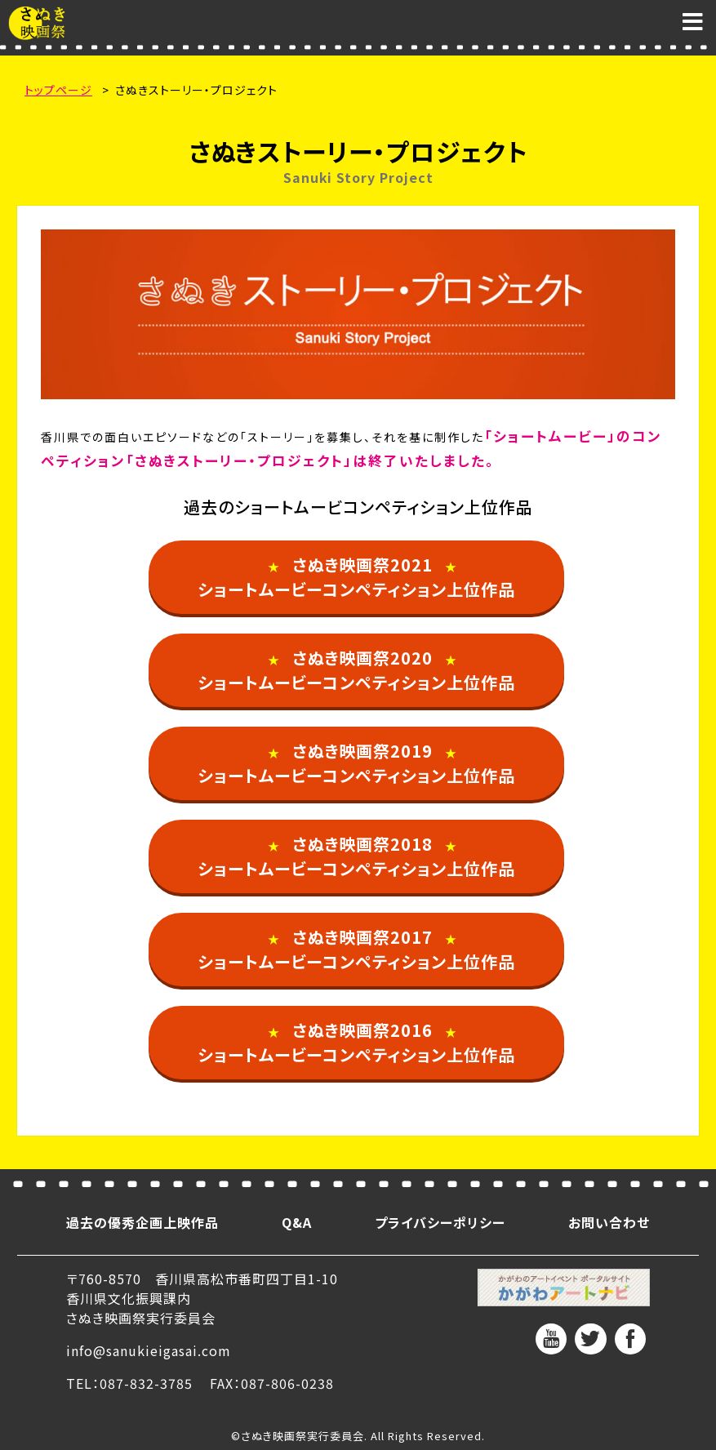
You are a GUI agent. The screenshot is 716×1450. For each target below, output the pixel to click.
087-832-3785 (146, 1383)
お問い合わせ (609, 1222)
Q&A (297, 1222)
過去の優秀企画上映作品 (142, 1222)
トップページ (58, 90)
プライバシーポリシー (440, 1222)
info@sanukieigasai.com (148, 1350)
